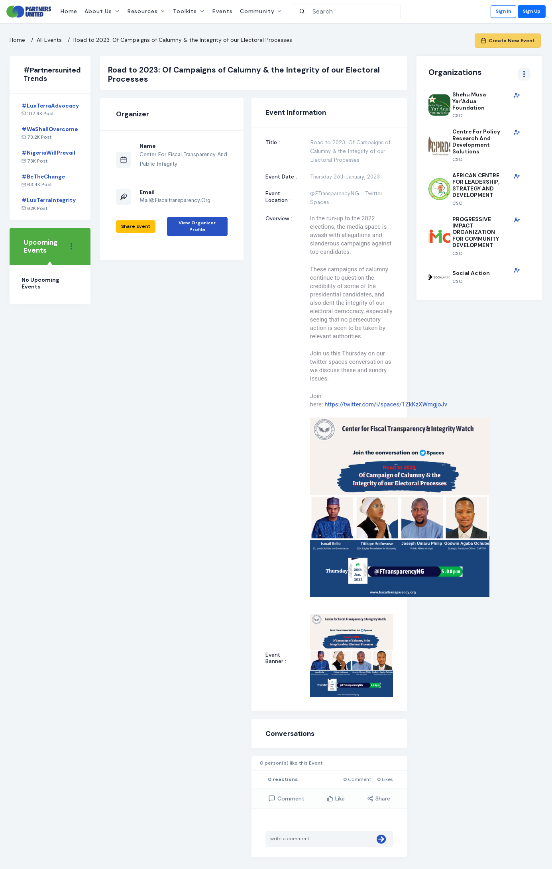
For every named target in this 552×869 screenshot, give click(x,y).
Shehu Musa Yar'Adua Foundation (469, 101)
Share (378, 798)
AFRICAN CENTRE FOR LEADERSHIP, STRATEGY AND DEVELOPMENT (475, 185)
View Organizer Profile (197, 226)
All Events (49, 39)
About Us (98, 11)
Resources (143, 11)
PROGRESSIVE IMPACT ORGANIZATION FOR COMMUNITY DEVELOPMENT (475, 232)
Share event (135, 226)
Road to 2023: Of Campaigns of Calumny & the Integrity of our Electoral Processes (182, 39)
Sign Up (531, 11)
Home (69, 11)
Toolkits (185, 11)
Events (222, 11)
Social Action (471, 273)
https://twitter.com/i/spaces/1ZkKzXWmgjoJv (385, 404)
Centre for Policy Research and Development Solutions (476, 141)
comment (286, 798)
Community (257, 11)
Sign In (503, 11)
